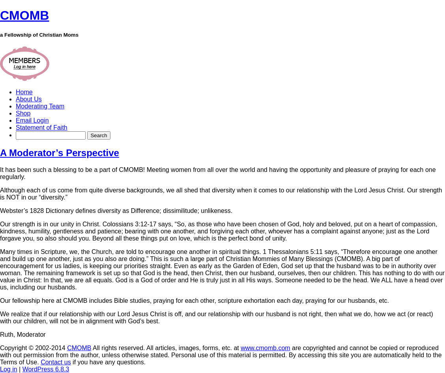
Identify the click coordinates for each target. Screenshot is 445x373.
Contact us (56, 362)
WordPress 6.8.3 (45, 369)
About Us (29, 99)
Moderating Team (40, 106)
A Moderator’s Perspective (59, 152)
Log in (8, 369)
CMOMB (79, 348)
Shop (23, 113)
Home (24, 92)
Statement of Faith (41, 127)
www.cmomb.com (265, 348)
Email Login (32, 120)
